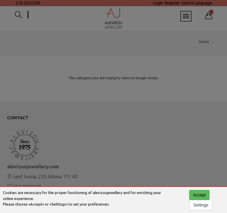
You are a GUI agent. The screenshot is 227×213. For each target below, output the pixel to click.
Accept (199, 195)
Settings (200, 205)
